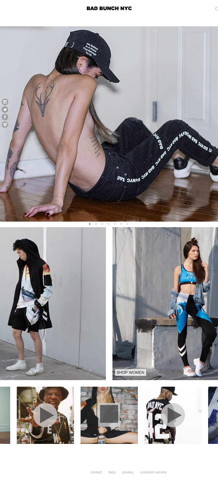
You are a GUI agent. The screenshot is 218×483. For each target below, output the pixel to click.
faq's (112, 472)
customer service (153, 472)
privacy (127, 472)
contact (96, 472)
